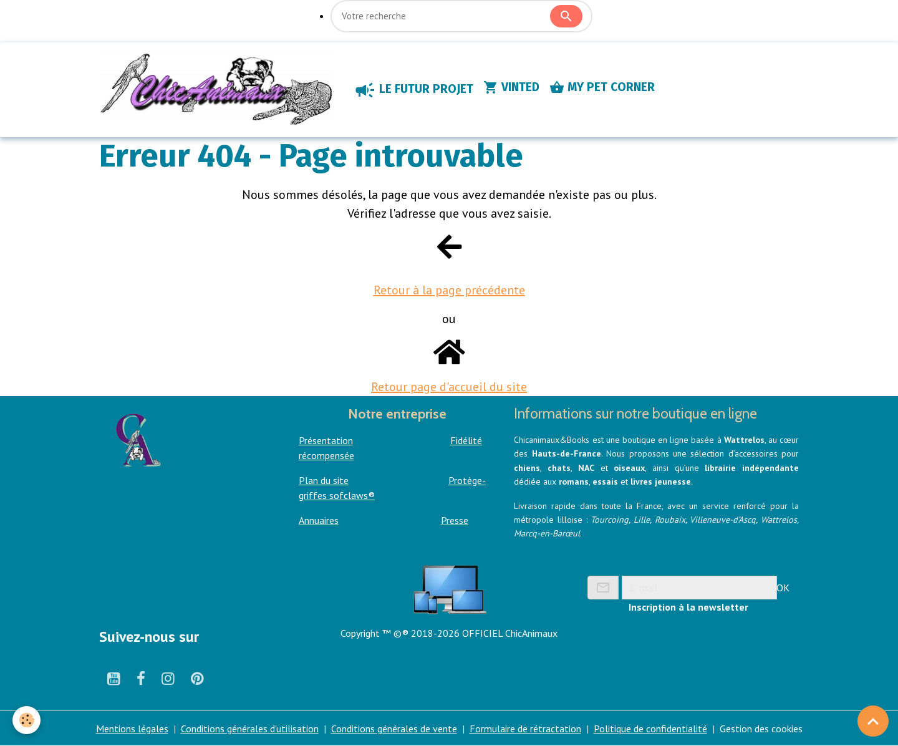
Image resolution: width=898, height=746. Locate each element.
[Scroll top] (873, 721)
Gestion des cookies (761, 728)
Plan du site (324, 480)
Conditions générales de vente (394, 728)
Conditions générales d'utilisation (250, 728)
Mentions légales (132, 728)
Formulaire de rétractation (525, 728)
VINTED (511, 87)
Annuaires (319, 520)
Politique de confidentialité (650, 728)
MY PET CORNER (602, 87)
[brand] (219, 89)
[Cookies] (26, 720)
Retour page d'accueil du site (449, 387)
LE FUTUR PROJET (413, 90)
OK (782, 587)
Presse (454, 520)
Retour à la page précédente (449, 290)
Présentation (326, 440)
